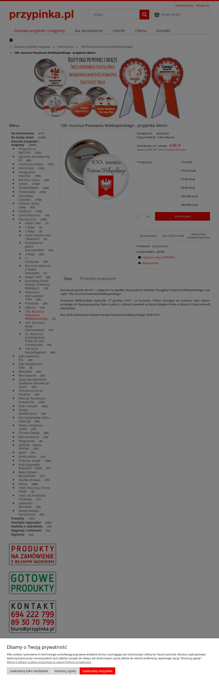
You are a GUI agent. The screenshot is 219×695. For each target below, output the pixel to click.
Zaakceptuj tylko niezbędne (29, 671)
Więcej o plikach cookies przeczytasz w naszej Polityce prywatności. (49, 662)
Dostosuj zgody (65, 671)
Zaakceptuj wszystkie (97, 671)
